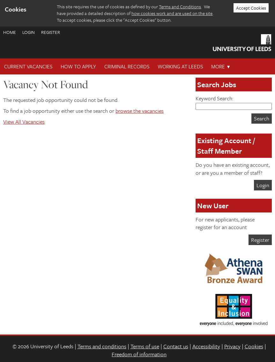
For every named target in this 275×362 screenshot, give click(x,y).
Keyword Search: (234, 102)
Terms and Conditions (180, 6)
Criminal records (126, 66)
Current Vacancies (28, 66)
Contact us (175, 346)
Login (28, 32)
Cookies (254, 346)
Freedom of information (139, 354)
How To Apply (78, 66)
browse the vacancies (139, 111)
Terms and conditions (102, 346)
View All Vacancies (24, 122)
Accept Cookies (251, 7)
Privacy (232, 346)
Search (261, 118)
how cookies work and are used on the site (171, 13)
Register (50, 32)
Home (9, 32)
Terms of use (144, 346)
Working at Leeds (180, 66)
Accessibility (206, 346)
